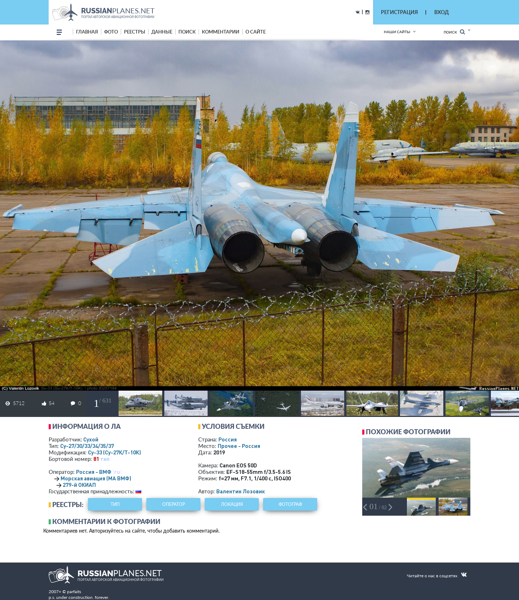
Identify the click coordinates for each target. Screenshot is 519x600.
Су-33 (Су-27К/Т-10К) (114, 452)
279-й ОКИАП (79, 484)
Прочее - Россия (239, 446)
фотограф (290, 504)
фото (111, 32)
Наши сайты (397, 32)
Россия (227, 439)
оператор (173, 504)
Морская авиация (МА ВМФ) (96, 478)
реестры (134, 32)
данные (161, 32)
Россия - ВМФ (93, 471)
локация (232, 504)
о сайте (255, 32)
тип (105, 458)
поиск (187, 32)
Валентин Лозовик (240, 491)
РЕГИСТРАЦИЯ (399, 12)
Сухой (90, 439)
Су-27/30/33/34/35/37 (87, 446)
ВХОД (441, 12)
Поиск (454, 32)
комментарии (220, 32)
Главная (87, 32)
